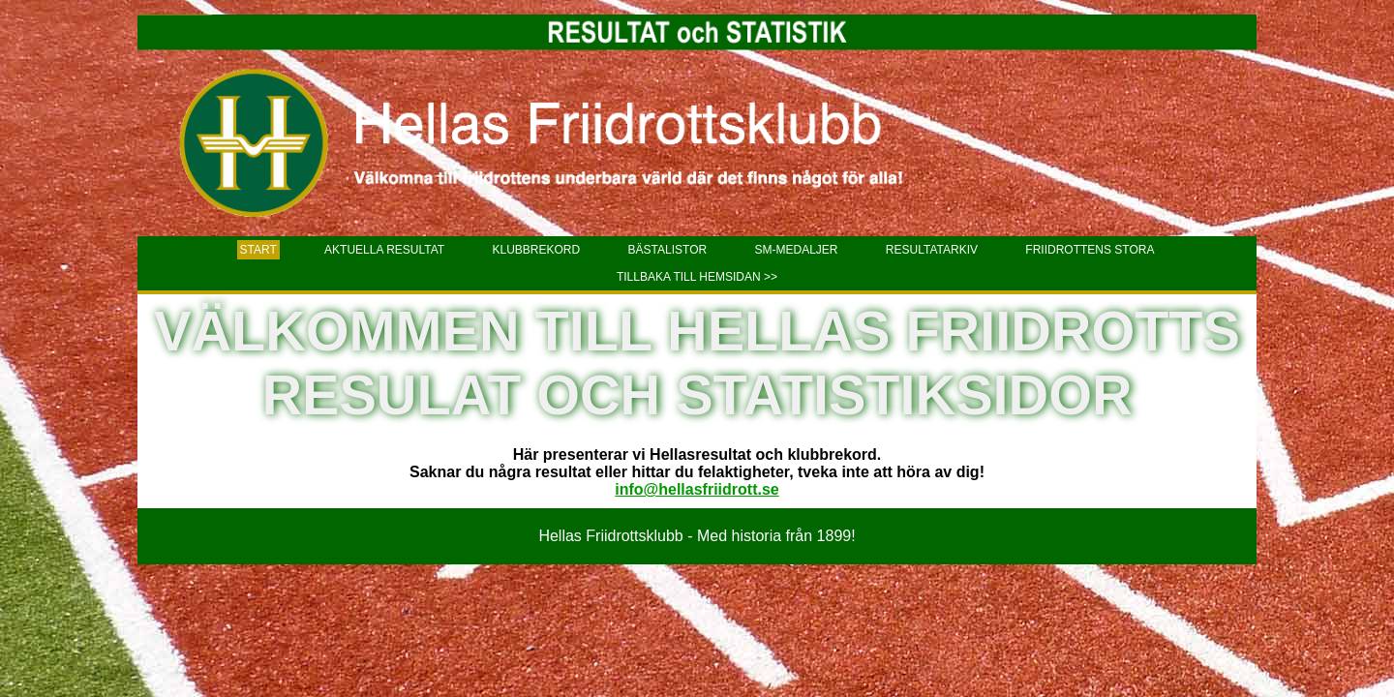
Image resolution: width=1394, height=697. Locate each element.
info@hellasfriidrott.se (696, 489)
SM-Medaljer (795, 250)
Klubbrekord (537, 250)
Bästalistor (668, 250)
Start (258, 250)
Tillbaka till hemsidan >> (697, 277)
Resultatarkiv (932, 250)
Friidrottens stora (1089, 250)
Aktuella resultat (384, 250)
